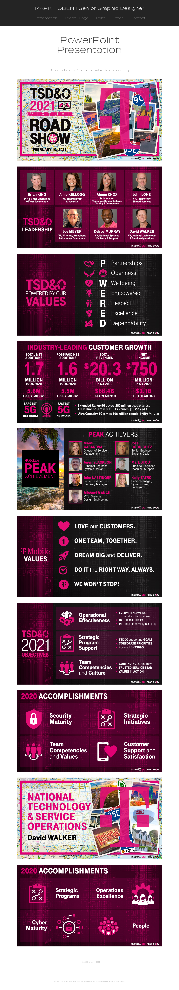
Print (100, 18)
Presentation (45, 18)
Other (117, 18)
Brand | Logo (77, 18)
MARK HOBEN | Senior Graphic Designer (89, 8)
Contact (138, 18)
